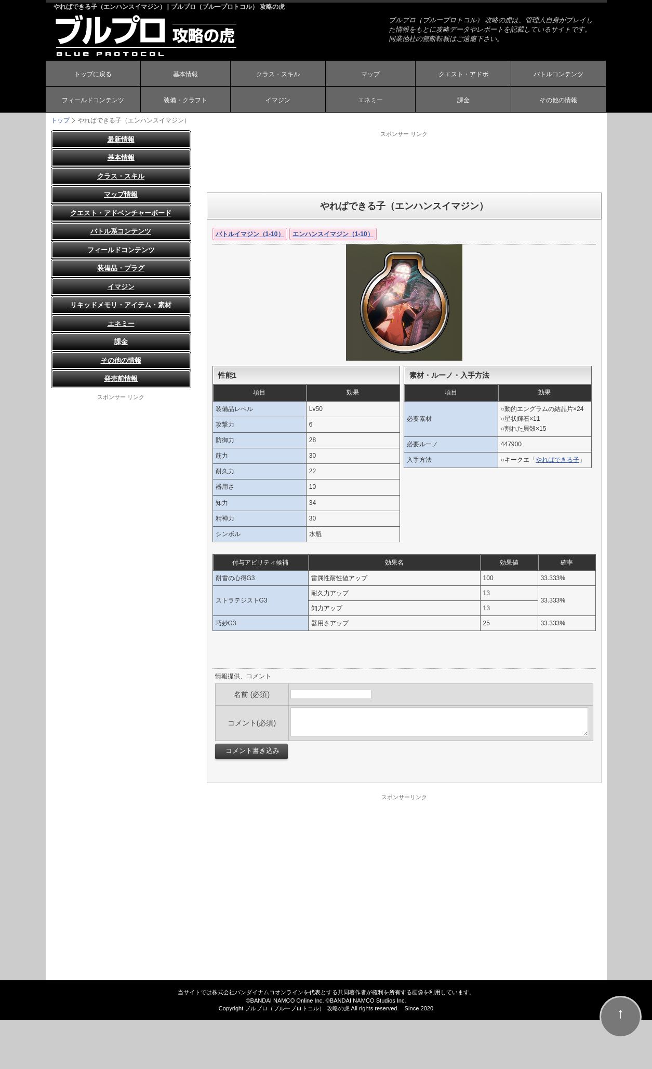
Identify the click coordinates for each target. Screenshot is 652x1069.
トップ (60, 120)
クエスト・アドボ (463, 74)
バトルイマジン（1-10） (250, 234)
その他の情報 (558, 100)
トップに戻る (93, 74)
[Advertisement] (404, 161)
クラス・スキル (278, 74)
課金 (463, 100)
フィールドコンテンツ (93, 100)
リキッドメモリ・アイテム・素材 (120, 305)
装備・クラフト (185, 100)
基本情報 (185, 74)
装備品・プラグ (120, 268)
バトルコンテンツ (558, 74)
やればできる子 (557, 459)
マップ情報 (121, 195)
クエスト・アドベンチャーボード (120, 213)
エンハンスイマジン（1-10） (333, 234)
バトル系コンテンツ (120, 232)
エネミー (370, 100)
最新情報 (121, 139)
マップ (370, 74)
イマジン (277, 100)
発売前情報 (121, 379)
